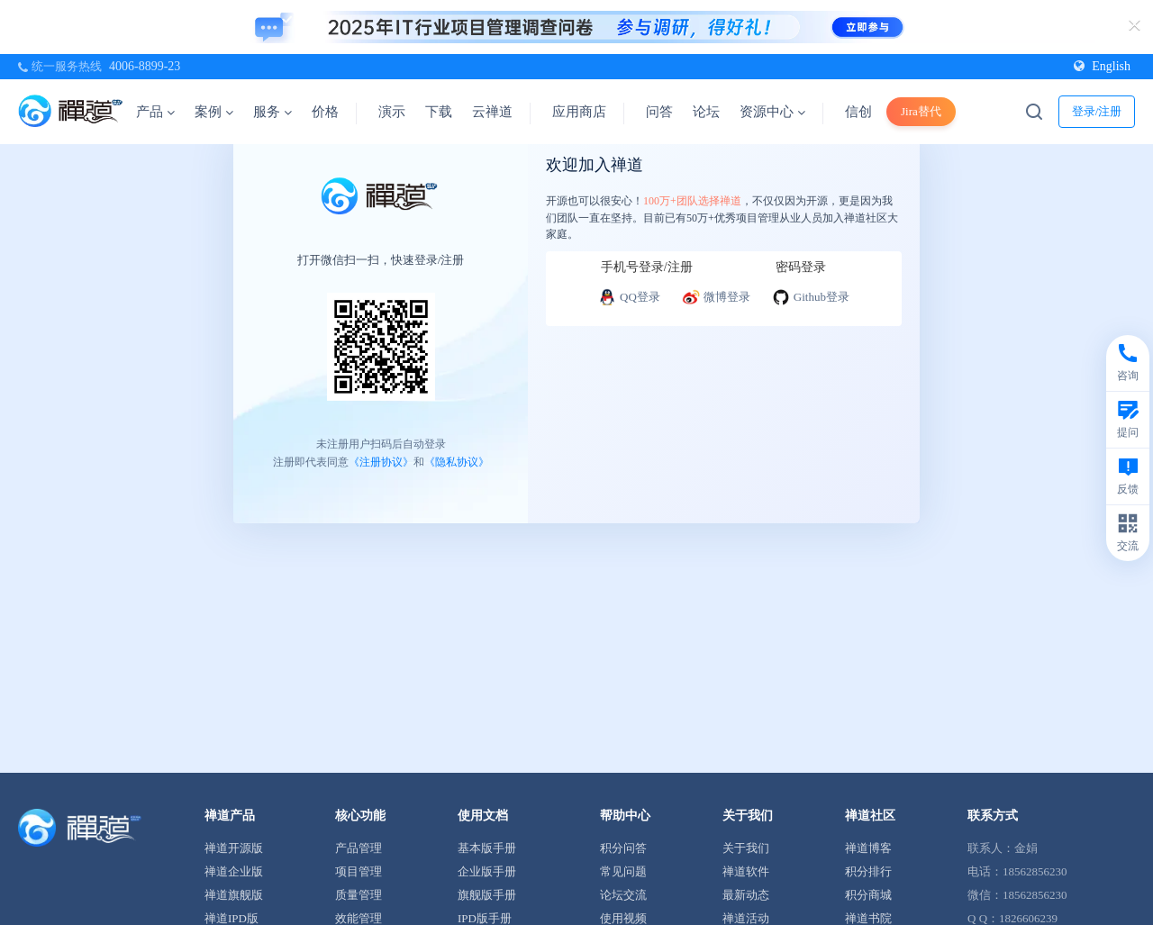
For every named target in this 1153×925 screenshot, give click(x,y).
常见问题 (623, 871)
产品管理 (358, 848)
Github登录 (810, 297)
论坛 (706, 111)
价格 (325, 111)
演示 (391, 111)
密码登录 (801, 267)
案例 (214, 111)
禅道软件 (745, 871)
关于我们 (745, 848)
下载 (438, 111)
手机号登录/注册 (647, 267)
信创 (858, 111)
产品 (155, 111)
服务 (272, 111)
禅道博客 (868, 848)
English (1102, 66)
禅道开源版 (233, 848)
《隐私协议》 (456, 461)
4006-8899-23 (144, 66)
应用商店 (579, 111)
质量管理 (358, 895)
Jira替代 (921, 111)
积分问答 (623, 848)
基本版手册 (487, 848)
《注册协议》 (381, 461)
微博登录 (716, 297)
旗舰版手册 (487, 895)
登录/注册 (1097, 111)
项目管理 (358, 871)
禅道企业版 (233, 871)
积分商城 (868, 895)
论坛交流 (623, 895)
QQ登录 (629, 297)
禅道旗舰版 (233, 895)
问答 (659, 111)
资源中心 (772, 111)
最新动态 (745, 895)
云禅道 (492, 111)
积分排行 (868, 871)
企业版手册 (487, 871)
